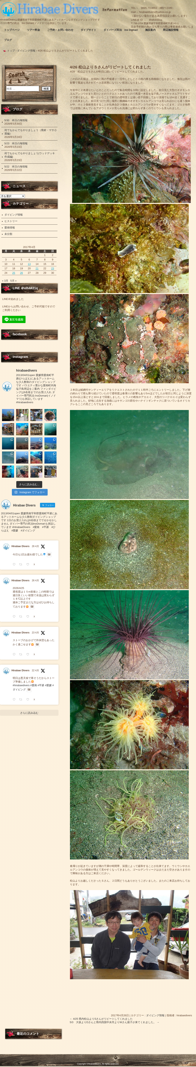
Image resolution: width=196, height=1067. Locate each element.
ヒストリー (10, 221)
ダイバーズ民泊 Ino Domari (121, 29)
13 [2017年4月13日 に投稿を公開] (29, 263)
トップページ (12, 29)
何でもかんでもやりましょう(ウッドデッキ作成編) (29, 155)
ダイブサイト (88, 29)
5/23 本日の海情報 (16, 143)
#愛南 (33, 755)
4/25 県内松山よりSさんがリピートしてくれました (101, 1018)
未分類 (8, 234)
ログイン (188, 1063)
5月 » (13, 280)
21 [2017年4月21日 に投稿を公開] (37, 268)
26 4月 (35, 617)
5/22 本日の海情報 (16, 166)
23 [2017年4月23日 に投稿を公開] (52, 268)
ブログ (8, 39)
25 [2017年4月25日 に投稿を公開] (13, 272)
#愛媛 (48, 755)
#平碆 (41, 755)
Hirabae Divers (20, 616)
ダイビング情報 (155, 1015)
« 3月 (5, 280)
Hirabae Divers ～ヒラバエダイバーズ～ (50, 9)
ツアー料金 (33, 29)
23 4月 (35, 703)
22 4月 (35, 741)
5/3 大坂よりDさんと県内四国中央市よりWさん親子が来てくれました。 (114, 1022)
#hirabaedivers (21, 755)
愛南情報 (9, 227)
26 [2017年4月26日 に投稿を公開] (21, 272)
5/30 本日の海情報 (16, 120)
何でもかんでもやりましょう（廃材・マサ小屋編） (30, 132)
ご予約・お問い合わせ (60, 29)
